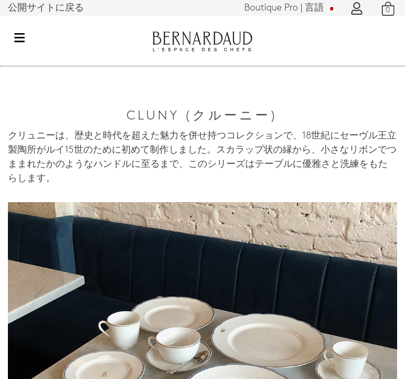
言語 (289, 8)
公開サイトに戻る (46, 8)
